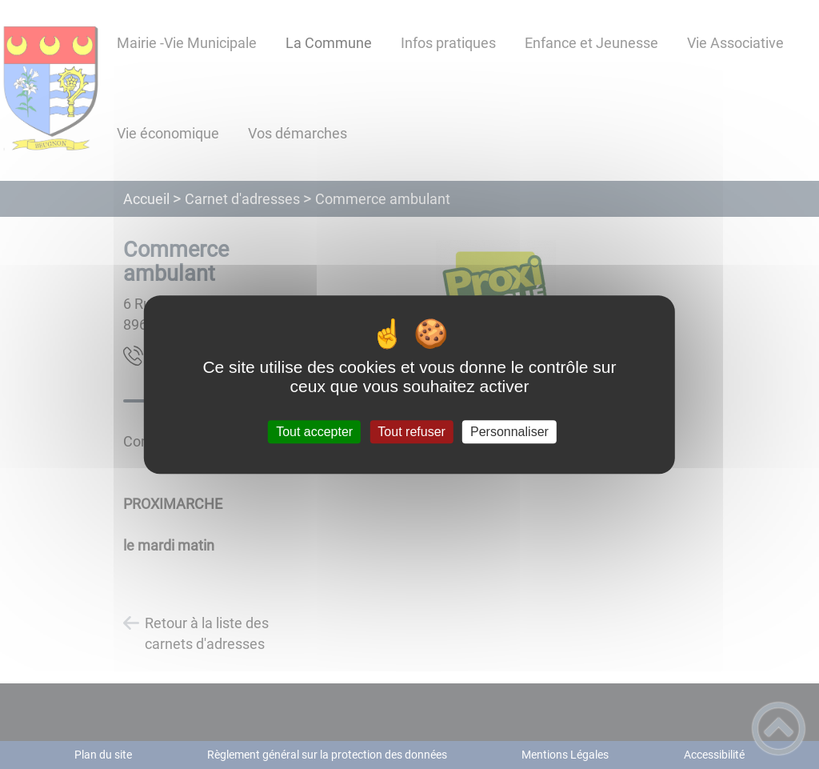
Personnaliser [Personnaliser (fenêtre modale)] (509, 432)
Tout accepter (314, 432)
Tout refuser (411, 432)
